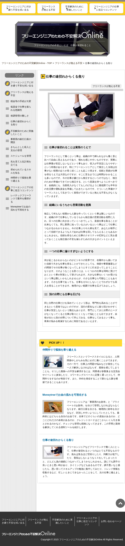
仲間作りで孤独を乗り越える (21, 179)
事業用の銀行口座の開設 (21, 141)
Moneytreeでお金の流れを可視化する (20, 208)
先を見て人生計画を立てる (21, 163)
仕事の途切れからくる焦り (21, 123)
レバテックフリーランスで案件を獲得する (21, 198)
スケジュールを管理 (21, 156)
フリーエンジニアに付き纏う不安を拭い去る (18, 8)
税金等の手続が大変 (21, 101)
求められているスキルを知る (21, 171)
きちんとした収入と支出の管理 (21, 149)
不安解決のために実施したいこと (74, 8)
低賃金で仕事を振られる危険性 (21, 108)
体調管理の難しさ (20, 115)
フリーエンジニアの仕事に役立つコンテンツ (106, 8)
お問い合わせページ (111, 521)
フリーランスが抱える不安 (48, 8)
